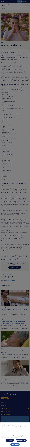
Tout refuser (10, 440)
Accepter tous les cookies (21, 440)
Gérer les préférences (15, 444)
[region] (15, 434)
